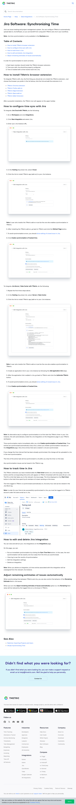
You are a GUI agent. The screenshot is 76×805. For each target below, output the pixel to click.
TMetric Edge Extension (15, 91)
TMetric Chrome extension (16, 85)
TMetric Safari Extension (15, 96)
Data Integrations (26, 17)
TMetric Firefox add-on (14, 88)
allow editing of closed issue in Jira (48, 233)
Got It (69, 801)
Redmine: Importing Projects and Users (20, 643)
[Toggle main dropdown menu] (72, 3)
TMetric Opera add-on (14, 93)
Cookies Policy (35, 802)
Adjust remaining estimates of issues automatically (24, 55)
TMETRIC (8, 3)
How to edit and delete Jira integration (20, 53)
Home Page (7, 17)
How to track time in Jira (15, 50)
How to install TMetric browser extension (21, 45)
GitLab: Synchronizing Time (16, 645)
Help (16, 17)
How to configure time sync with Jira (19, 48)
